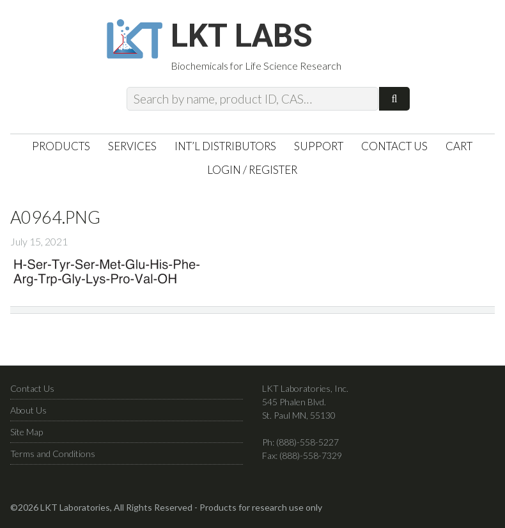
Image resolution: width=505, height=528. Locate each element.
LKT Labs (242, 36)
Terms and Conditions (52, 453)
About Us (28, 410)
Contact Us (32, 388)
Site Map (26, 431)
